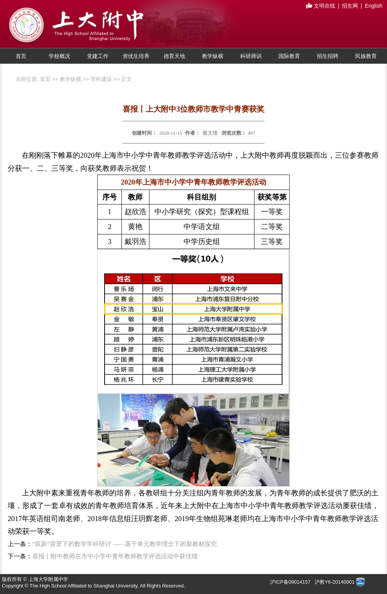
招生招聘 (327, 56)
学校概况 (59, 56)
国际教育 (289, 56)
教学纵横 (212, 56)
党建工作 (97, 56)
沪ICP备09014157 (291, 582)
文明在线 (320, 6)
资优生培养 (136, 56)
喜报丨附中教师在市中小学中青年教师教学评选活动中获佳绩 (115, 556)
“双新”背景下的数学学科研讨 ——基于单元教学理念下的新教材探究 (124, 544)
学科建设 (101, 79)
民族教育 (366, 56)
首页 (21, 56)
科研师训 (251, 56)
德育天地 (174, 56)
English (373, 6)
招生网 (350, 6)
